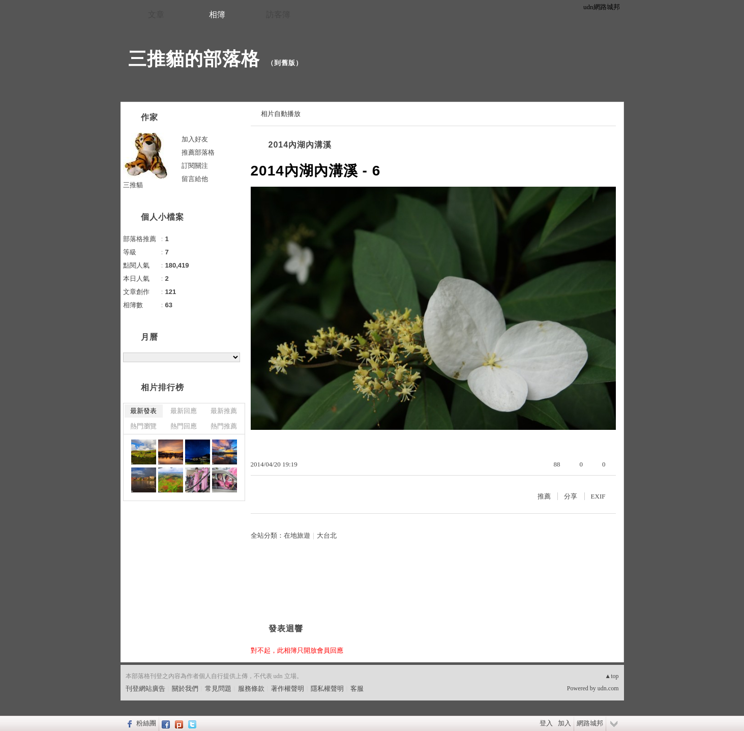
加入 (564, 723)
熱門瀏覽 (143, 426)
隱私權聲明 (327, 688)
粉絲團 (146, 723)
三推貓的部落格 (194, 58)
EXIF (598, 496)
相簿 (217, 14)
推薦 (544, 496)
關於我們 (185, 688)
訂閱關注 (195, 165)
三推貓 (133, 185)
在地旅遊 (297, 535)
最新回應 (183, 411)
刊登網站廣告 (145, 688)
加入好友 (195, 139)
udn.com (608, 688)
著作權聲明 (287, 688)
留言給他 (195, 179)
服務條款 (251, 688)
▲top (611, 676)
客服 (357, 688)
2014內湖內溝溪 (300, 144)
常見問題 (218, 688)
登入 (546, 723)
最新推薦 (224, 411)
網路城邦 (590, 723)
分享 (570, 496)
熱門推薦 (224, 426)
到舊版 (284, 63)
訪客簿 (278, 14)
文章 (156, 14)
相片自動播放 (281, 114)
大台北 (327, 535)
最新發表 (143, 411)
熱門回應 (183, 426)
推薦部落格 (198, 152)
